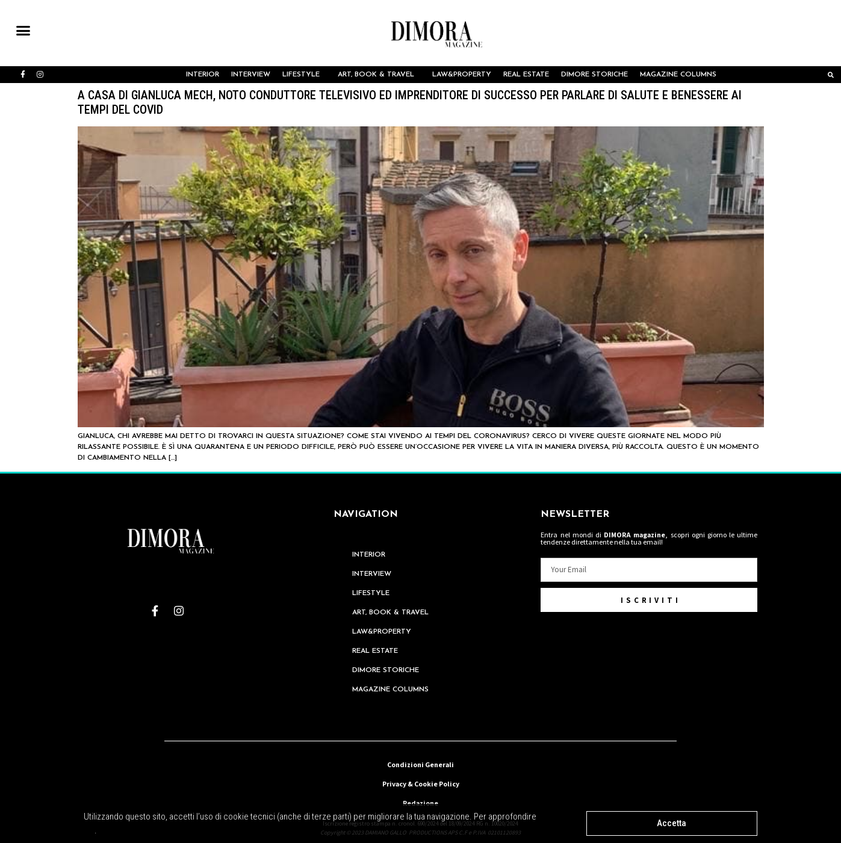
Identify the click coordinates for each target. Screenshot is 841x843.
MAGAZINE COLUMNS (681, 75)
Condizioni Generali (420, 764)
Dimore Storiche (594, 74)
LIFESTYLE (304, 75)
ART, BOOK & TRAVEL (379, 75)
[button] (23, 30)
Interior (202, 74)
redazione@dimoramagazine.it (420, 730)
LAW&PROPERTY (461, 74)
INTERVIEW (250, 74)
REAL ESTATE (526, 74)
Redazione (420, 802)
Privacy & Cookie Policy (420, 783)
